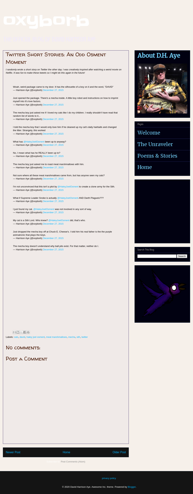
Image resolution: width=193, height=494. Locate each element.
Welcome (148, 132)
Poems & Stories (157, 156)
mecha (71, 337)
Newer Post (13, 452)
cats (16, 337)
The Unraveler (155, 144)
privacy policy (109, 478)
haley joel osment (36, 337)
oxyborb (46, 21)
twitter (85, 337)
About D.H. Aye (158, 55)
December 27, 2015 (53, 90)
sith (78, 337)
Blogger (132, 487)
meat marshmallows (56, 337)
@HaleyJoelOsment (34, 141)
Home (66, 452)
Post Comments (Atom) (73, 461)
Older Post (119, 452)
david (22, 337)
